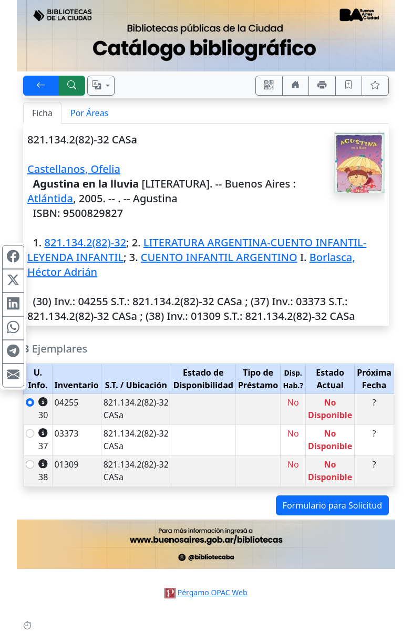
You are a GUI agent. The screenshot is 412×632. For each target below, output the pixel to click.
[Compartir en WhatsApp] (13, 328)
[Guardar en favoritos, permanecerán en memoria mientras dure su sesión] (349, 86)
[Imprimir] (322, 86)
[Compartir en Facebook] (13, 257)
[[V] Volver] (41, 86)
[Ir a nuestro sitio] (296, 86)
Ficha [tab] (42, 113)
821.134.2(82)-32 (85, 242)
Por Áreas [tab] (89, 113)
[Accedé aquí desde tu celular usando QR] (269, 86)
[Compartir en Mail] (13, 375)
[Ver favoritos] (375, 86)
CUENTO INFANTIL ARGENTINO (219, 257)
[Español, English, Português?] (101, 86)
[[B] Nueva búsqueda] (72, 86)
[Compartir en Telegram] (13, 351)
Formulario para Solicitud (332, 505)
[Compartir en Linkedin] (13, 304)
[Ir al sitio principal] (206, 35)
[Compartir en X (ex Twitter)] (13, 280)
